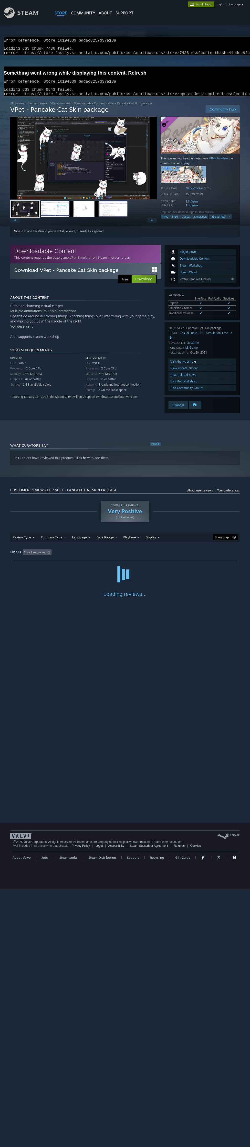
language (234, 4)
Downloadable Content (89, 109)
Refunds (179, 1103)
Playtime (129, 543)
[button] (83, 163)
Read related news (183, 380)
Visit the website (183, 367)
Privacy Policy (81, 1103)
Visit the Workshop (183, 387)
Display (151, 543)
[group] (125, 558)
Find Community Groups (187, 394)
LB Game (192, 207)
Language (79, 543)
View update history (184, 374)
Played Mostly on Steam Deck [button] (157, 558)
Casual (186, 222)
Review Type (22, 543)
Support (133, 1115)
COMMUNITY (83, 13)
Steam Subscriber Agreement (149, 1103)
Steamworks (68, 1115)
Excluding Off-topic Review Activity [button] (84, 558)
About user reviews (200, 496)
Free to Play (217, 222)
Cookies (195, 1103)
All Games (17, 109)
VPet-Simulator (60, 109)
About (105, 13)
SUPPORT (124, 13)
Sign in (18, 237)
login (220, 4)
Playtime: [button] (122, 558)
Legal (99, 1103)
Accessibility (116, 1103)
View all (155, 449)
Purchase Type (51, 543)
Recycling (157, 1115)
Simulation (200, 222)
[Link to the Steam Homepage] (25, 17)
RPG (165, 222)
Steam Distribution (102, 1115)
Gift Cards (182, 1115)
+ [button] (229, 222)
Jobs (45, 1115)
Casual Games (37, 109)
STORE (60, 13)
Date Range (105, 543)
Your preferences (228, 496)
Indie (175, 222)
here (86, 464)
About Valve (21, 1115)
